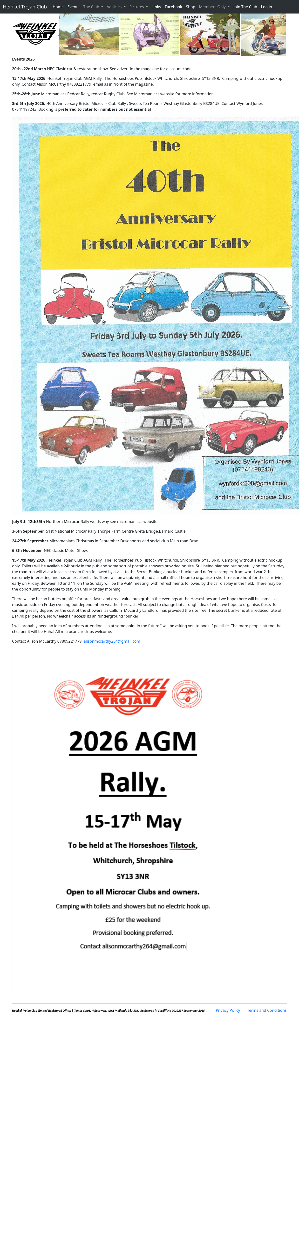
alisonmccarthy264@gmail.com (112, 641)
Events (73, 6)
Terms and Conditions (267, 1010)
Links (156, 6)
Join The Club (245, 6)
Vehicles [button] (115, 6)
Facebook (173, 6)
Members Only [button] (213, 6)
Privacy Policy (228, 1010)
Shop (190, 6)
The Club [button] (91, 6)
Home (58, 6)
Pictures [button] (137, 6)
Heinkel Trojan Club (25, 6)
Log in (266, 6)
